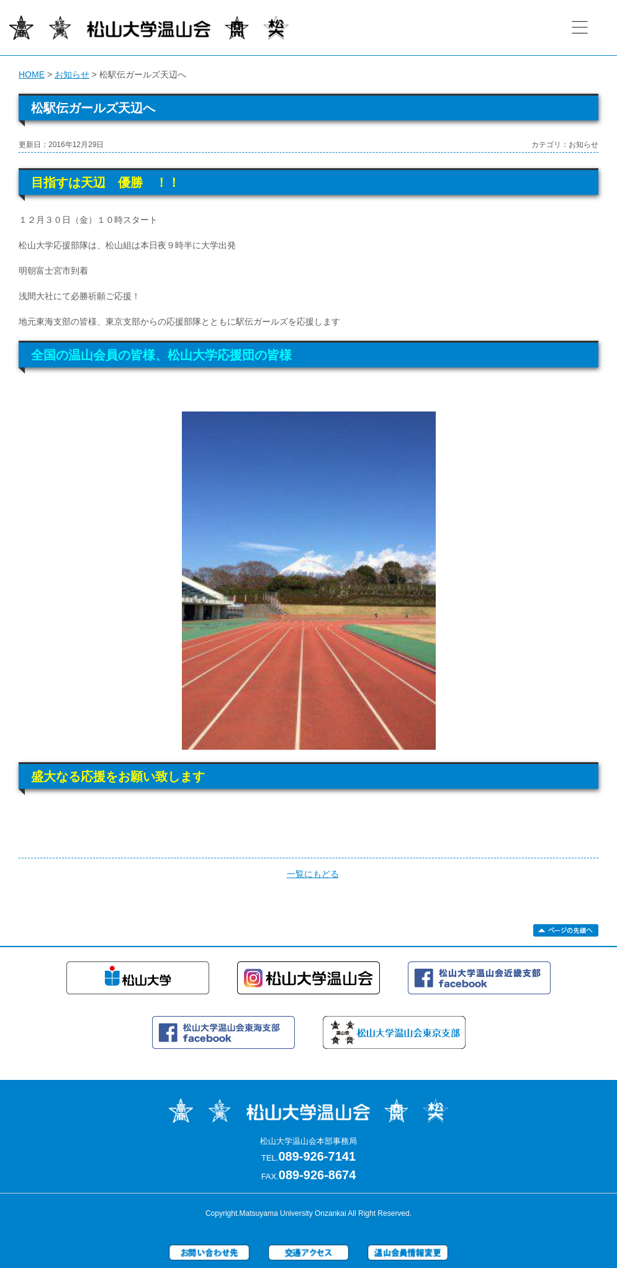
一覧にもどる (313, 874)
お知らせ (72, 74)
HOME (32, 74)
